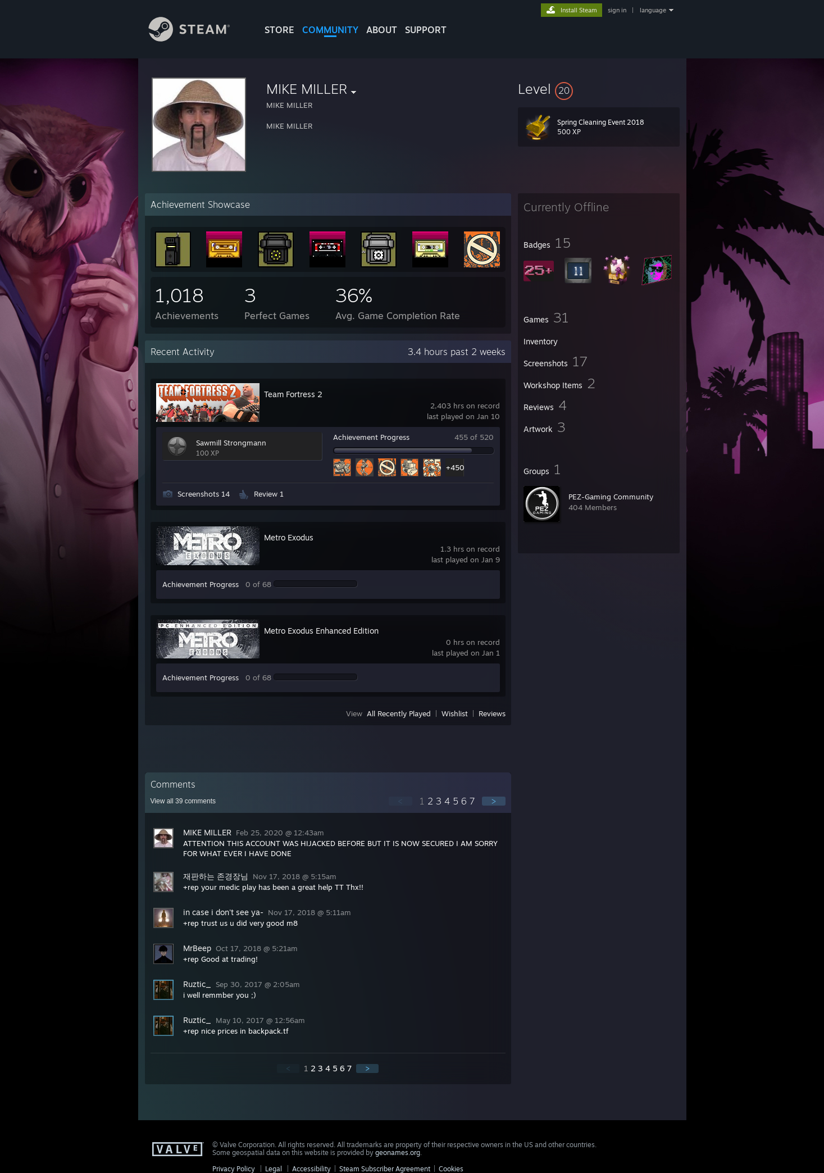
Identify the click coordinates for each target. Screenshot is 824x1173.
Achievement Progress (371, 437)
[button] (599, 89)
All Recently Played (399, 713)
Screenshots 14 (203, 493)
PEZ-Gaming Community (610, 496)
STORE (279, 29)
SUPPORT (426, 29)
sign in (617, 10)
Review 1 (269, 493)
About (381, 29)
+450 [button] (454, 467)
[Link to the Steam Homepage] (197, 38)
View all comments (183, 801)
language (653, 10)
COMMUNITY (330, 29)
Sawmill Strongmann (231, 442)
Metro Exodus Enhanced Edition (321, 630)
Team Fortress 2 (293, 394)
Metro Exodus (288, 537)
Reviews (492, 713)
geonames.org (397, 1152)
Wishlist (454, 713)
